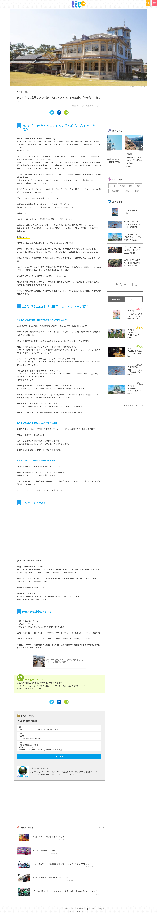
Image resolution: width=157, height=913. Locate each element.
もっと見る (101, 827)
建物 (130, 185)
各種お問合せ (81, 909)
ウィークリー (134, 299)
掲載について (69, 909)
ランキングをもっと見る (130, 405)
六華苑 (122, 185)
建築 (138, 185)
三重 (20, 92)
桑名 (127, 191)
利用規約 (92, 909)
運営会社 (102, 909)
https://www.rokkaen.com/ (138, 86)
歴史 (27, 92)
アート (113, 185)
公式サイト (59, 756)
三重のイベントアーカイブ (41, 768)
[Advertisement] (59, 803)
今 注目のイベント (116, 299)
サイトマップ (56, 909)
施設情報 (115, 191)
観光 (137, 191)
